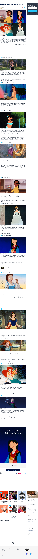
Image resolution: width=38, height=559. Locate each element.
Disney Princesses (13, 475)
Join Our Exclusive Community (13, 470)
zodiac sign (6, 40)
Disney (1, 475)
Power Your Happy (11, 548)
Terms (2, 551)
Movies (17, 475)
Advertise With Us (3, 550)
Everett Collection (4, 36)
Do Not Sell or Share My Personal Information (5, 554)
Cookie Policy (3, 555)
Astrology (3, 475)
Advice (7, 475)
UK (17, 548)
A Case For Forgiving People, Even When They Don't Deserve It (12, 267)
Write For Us (3, 548)
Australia (18, 549)
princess (21, 41)
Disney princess (10, 39)
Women (9, 475)
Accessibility (3, 549)
